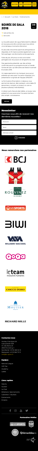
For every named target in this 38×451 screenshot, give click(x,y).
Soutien (4, 387)
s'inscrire (20, 137)
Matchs (4, 384)
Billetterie (15, 4)
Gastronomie (27, 4)
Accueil (7, 17)
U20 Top (4, 366)
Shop (20, 4)
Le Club (15, 17)
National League (7, 363)
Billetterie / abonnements (11, 392)
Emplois (4, 400)
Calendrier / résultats (9, 395)
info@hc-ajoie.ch (7, 354)
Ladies (4, 371)
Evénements (6, 397)
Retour (6, 101)
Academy (5, 369)
